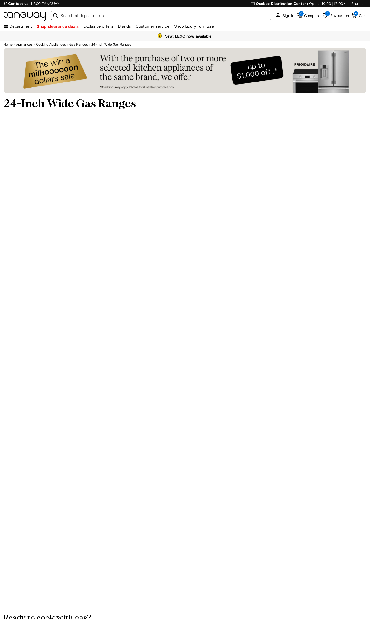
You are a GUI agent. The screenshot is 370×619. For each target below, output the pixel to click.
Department (20, 26)
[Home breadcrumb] (8, 45)
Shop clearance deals (58, 26)
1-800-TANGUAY (44, 3)
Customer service (152, 26)
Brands (124, 26)
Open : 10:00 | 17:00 (326, 3)
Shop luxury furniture (194, 26)
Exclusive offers (98, 26)
